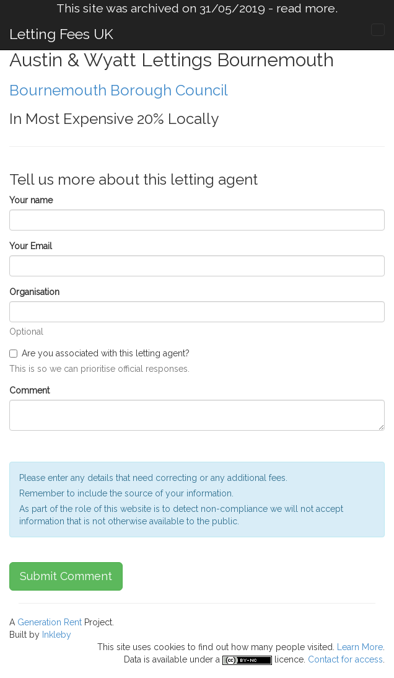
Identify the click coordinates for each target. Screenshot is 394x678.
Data (132, 659)
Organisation (34, 292)
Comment (29, 390)
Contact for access (345, 659)
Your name (31, 200)
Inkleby (56, 635)
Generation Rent (49, 622)
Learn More (360, 647)
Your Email (30, 246)
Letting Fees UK (61, 33)
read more (305, 8)
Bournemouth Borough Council (118, 90)
